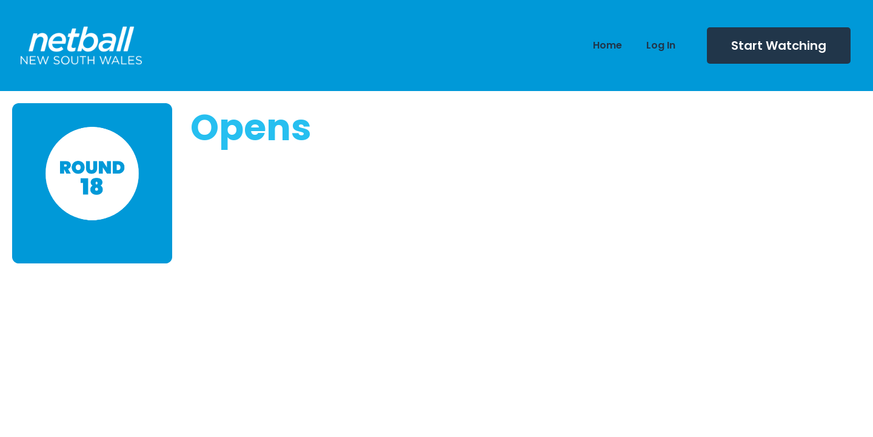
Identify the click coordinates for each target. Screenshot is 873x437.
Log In (660, 45)
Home (607, 45)
